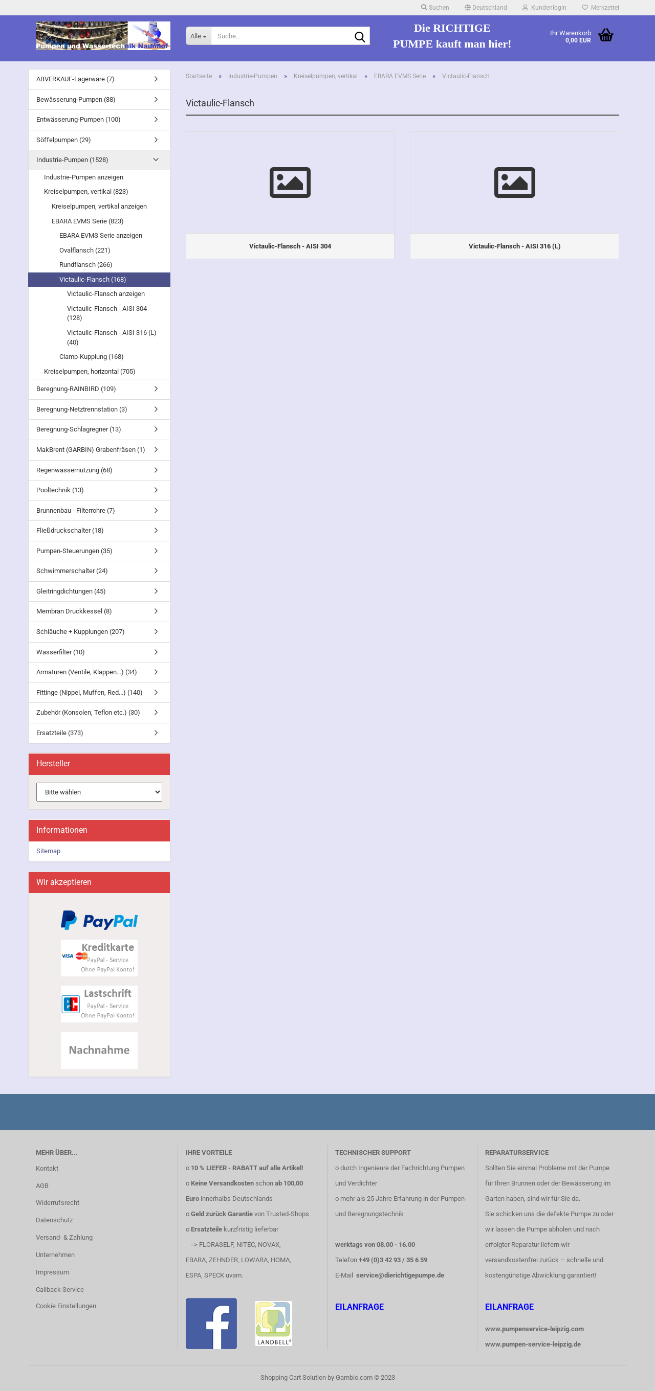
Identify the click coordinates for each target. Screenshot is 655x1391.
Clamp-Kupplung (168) (91, 356)
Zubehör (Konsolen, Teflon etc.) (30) (88, 712)
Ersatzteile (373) (59, 733)
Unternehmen (55, 1255)
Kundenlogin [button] (544, 7)
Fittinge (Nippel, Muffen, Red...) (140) (89, 692)
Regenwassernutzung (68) (74, 470)
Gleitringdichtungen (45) (71, 591)
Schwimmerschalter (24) (72, 571)
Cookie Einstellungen (66, 1306)
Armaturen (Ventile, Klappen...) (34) (86, 672)
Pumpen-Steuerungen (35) (74, 551)
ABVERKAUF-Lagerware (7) (75, 79)
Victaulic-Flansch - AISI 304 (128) (107, 313)
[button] (486, 7)
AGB (42, 1186)
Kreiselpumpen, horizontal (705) (90, 371)
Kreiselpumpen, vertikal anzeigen (99, 206)
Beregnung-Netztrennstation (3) (81, 409)
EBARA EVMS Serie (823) (88, 221)
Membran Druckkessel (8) (74, 611)
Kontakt (47, 1168)
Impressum (52, 1272)
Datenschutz (54, 1220)
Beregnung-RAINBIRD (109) (76, 389)
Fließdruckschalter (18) (70, 530)
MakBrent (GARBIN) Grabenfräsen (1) (90, 449)
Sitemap (48, 851)
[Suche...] (198, 36)
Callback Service (60, 1289)
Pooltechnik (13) (60, 490)
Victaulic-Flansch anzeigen (106, 294)
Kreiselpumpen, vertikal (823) (86, 191)
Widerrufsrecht (57, 1202)
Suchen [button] (435, 7)
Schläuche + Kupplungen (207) (80, 631)
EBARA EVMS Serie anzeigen (100, 235)
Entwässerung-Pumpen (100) (78, 119)
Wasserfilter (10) (60, 652)
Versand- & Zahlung (64, 1237)
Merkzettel (600, 7)
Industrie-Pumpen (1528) (72, 160)
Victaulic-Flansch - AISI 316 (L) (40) (112, 337)
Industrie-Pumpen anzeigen (83, 177)
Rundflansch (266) (86, 264)
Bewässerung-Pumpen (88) (76, 99)
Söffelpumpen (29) (63, 140)
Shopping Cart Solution (293, 1377)
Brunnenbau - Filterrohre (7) (75, 510)
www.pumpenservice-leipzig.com (534, 1329)
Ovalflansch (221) (85, 250)
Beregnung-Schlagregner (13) (78, 429)
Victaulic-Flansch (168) (92, 279)
